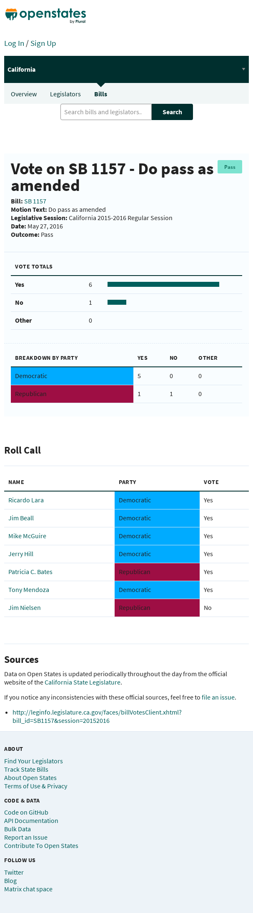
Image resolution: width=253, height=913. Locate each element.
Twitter (14, 872)
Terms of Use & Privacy (35, 786)
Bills (100, 94)
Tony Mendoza (28, 589)
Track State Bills (26, 769)
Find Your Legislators (33, 761)
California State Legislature (82, 682)
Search (172, 112)
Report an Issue (26, 837)
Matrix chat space (28, 889)
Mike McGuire (27, 536)
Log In (14, 43)
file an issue (218, 697)
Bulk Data (17, 829)
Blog (10, 880)
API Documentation (31, 820)
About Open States (30, 777)
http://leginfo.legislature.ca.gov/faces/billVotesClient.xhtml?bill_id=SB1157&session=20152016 (97, 716)
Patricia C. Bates (30, 571)
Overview (24, 94)
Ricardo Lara (26, 500)
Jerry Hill (20, 553)
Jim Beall (21, 518)
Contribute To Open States (41, 845)
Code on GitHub (26, 812)
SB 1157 (35, 201)
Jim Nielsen (24, 607)
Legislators (65, 94)
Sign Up (43, 43)
